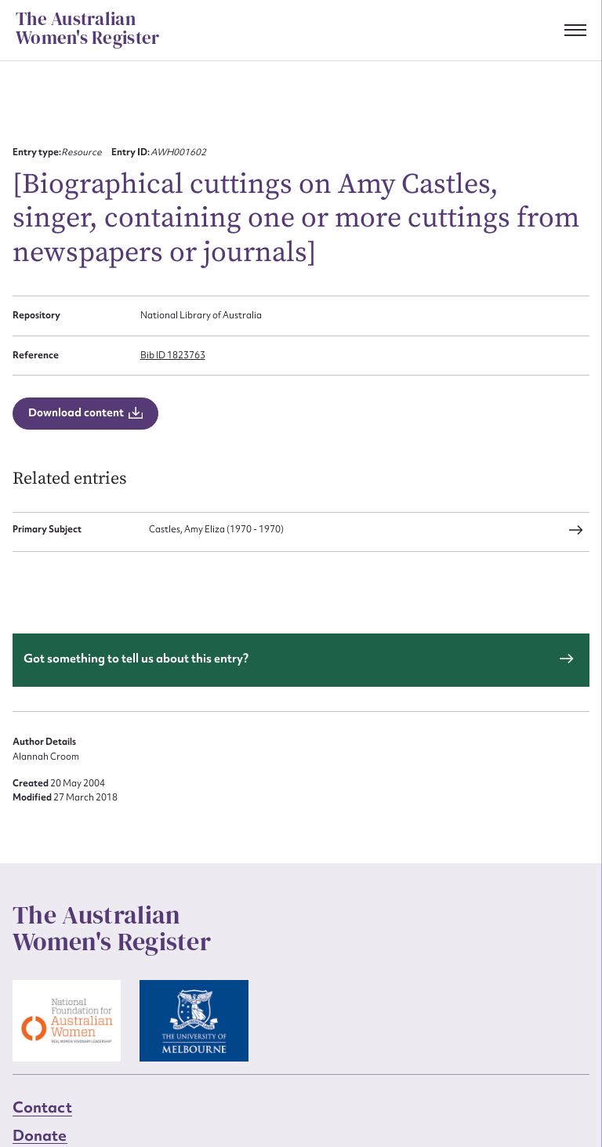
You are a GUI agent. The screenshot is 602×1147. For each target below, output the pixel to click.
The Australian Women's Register (87, 29)
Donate (40, 1135)
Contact (42, 1107)
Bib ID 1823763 (172, 355)
